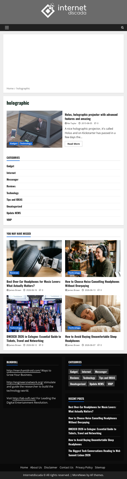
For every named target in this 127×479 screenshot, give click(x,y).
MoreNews (79, 475)
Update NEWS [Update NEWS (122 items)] (97, 384)
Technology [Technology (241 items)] (89, 378)
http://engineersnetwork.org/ (25, 382)
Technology (26, 143)
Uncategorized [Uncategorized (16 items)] (77, 384)
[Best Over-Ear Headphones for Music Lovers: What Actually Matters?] (34, 258)
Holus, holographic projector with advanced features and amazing (34, 129)
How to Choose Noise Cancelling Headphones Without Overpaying (92, 283)
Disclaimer (50, 467)
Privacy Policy (84, 467)
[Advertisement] (63, 61)
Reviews (11, 186)
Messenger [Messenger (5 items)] (101, 372)
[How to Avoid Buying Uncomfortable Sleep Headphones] (92, 313)
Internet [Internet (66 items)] (86, 372)
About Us (36, 467)
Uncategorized (14, 206)
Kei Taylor (71, 123)
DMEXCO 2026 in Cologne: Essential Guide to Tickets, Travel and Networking (34, 338)
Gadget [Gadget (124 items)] (74, 372)
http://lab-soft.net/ (24, 398)
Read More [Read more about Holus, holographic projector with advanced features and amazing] (74, 144)
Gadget (13, 143)
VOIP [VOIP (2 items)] (110, 384)
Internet (11, 173)
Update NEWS (14, 213)
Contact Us (66, 467)
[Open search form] (122, 27)
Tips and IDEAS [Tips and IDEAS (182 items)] (107, 378)
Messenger (12, 179)
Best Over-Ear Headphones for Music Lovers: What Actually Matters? (34, 283)
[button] (6, 27)
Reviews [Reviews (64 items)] (74, 378)
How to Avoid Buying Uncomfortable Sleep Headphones (91, 338)
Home (24, 467)
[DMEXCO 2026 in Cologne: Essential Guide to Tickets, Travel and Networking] (34, 313)
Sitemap (100, 467)
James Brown (15, 290)
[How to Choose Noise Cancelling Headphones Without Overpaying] (92, 258)
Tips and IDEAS (14, 200)
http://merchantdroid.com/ (24, 370)
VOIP (9, 220)
